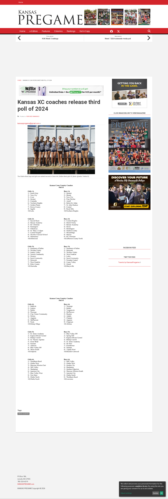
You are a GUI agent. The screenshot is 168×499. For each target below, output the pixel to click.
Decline (155, 493)
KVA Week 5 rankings (50, 38)
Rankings (71, 31)
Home (21, 2)
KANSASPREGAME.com (26, 484)
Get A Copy (85, 31)
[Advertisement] (84, 59)
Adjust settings (126, 493)
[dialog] (142, 489)
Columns (58, 31)
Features (46, 31)
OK (161, 493)
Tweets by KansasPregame (129, 262)
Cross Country (23, 413)
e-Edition (34, 31)
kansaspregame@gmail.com (29, 123)
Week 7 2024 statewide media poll (118, 38)
